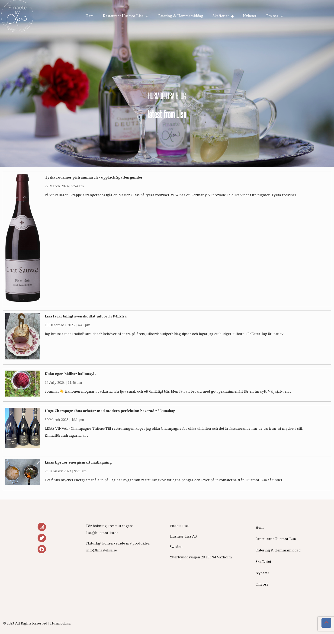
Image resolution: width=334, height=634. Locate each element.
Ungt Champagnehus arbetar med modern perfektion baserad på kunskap (110, 411)
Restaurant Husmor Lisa (276, 539)
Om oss (262, 584)
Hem (260, 528)
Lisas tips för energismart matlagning (78, 462)
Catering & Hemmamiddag (278, 550)
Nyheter (262, 573)
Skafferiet (263, 562)
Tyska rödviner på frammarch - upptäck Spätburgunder (94, 177)
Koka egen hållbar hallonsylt (70, 374)
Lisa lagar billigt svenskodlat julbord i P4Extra (86, 316)
